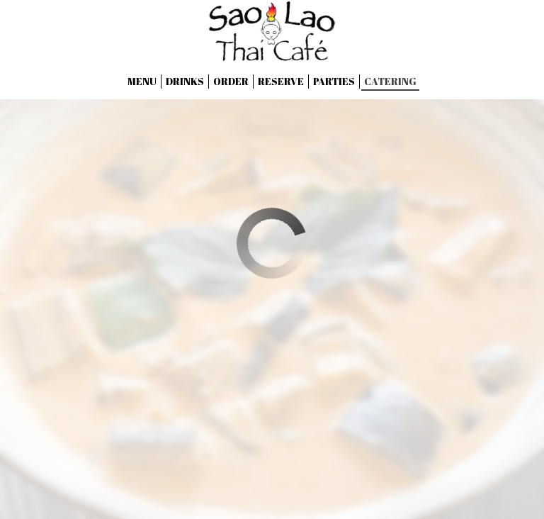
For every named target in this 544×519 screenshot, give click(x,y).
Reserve (281, 81)
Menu (142, 81)
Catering (390, 81)
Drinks (185, 81)
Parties (334, 81)
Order (231, 81)
